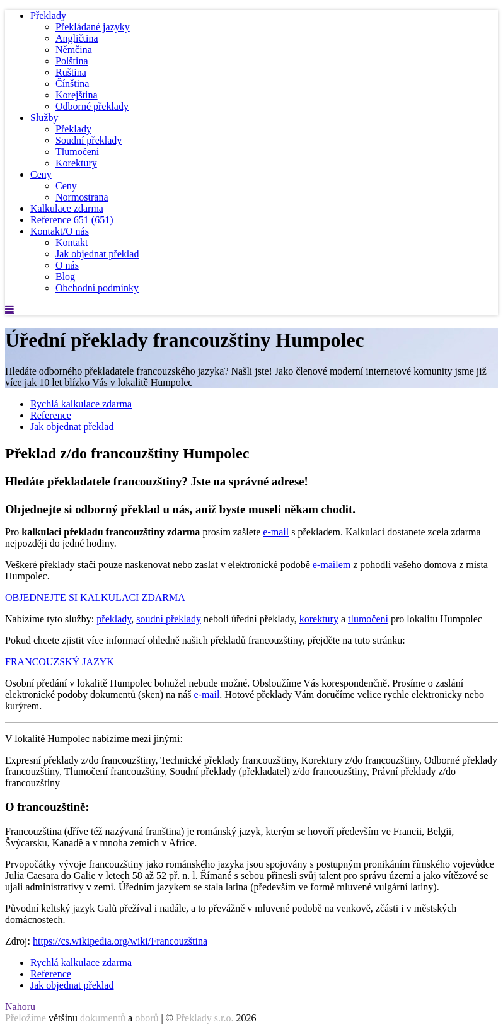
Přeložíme (25, 1018)
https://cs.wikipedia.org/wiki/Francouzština (120, 941)
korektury (318, 618)
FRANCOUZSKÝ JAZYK (59, 661)
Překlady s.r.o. (205, 1018)
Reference (71, 219)
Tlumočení (77, 151)
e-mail (276, 531)
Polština (71, 60)
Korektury (76, 163)
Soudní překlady (88, 140)
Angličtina (76, 38)
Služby (44, 117)
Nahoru (20, 1006)
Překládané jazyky (92, 26)
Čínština (72, 83)
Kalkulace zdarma (66, 208)
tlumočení (368, 618)
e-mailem (331, 564)
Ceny (41, 174)
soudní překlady (168, 618)
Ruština (70, 72)
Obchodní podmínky (97, 287)
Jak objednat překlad (97, 253)
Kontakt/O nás (59, 231)
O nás (67, 265)
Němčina (73, 49)
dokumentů (102, 1018)
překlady (113, 618)
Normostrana (81, 197)
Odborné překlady (92, 106)
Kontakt (71, 242)
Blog (65, 276)
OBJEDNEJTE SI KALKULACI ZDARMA (95, 597)
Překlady (48, 15)
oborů (146, 1018)
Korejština (76, 95)
